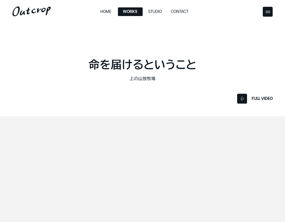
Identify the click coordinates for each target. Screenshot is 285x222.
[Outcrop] (31, 11)
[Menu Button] (268, 12)
